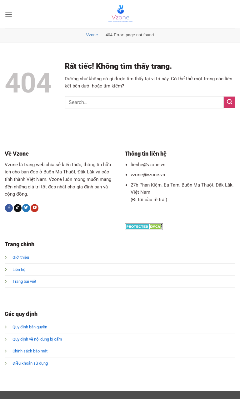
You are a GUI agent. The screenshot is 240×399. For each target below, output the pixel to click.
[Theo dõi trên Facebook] (9, 208)
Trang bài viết (24, 281)
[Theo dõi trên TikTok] (18, 208)
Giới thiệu (20, 257)
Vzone (92, 34)
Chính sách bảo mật (30, 351)
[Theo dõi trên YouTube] (34, 208)
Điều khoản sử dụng (30, 363)
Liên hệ (18, 269)
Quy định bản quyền (29, 327)
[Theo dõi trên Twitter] (26, 208)
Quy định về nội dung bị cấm (37, 339)
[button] (8, 14)
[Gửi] (229, 102)
